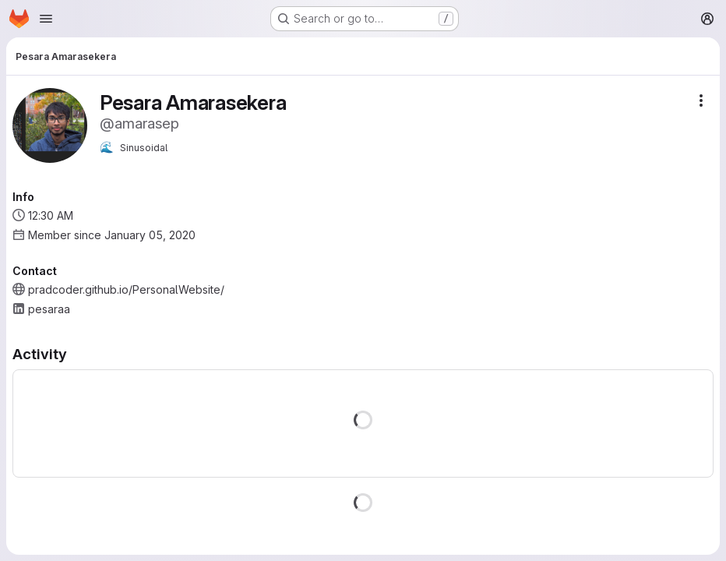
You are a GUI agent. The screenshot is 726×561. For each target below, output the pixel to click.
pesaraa (49, 309)
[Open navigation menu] (45, 18)
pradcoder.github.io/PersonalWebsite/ (126, 289)
